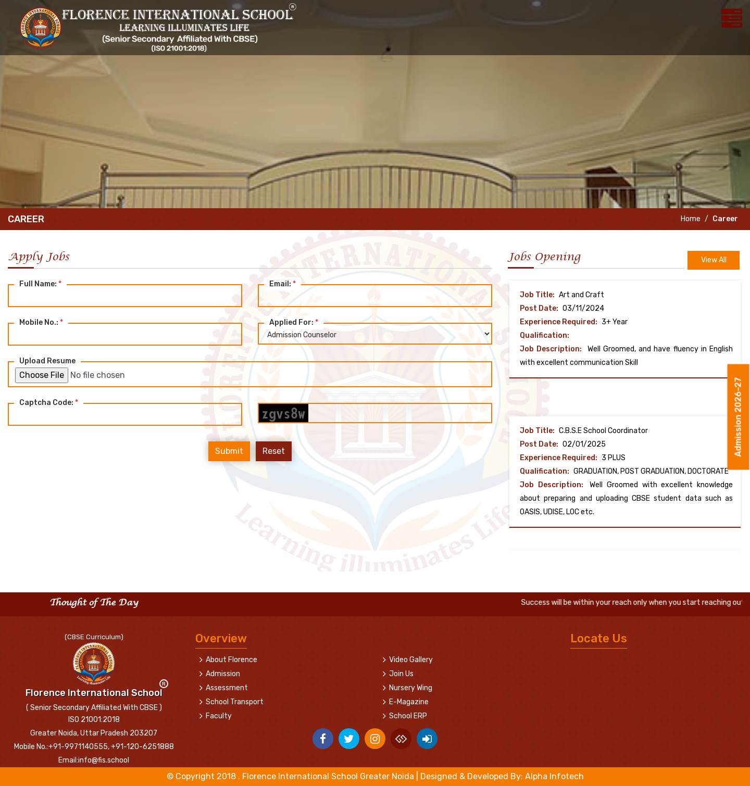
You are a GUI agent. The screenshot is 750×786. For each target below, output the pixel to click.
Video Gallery (411, 659)
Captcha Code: (48, 402)
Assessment (227, 687)
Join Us (401, 673)
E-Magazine (409, 702)
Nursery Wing (410, 687)
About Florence (231, 659)
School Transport (235, 702)
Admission (223, 673)
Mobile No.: (41, 322)
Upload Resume (47, 361)
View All (714, 260)
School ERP (408, 716)
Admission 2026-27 (738, 419)
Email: (282, 284)
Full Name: (40, 284)
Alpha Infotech (554, 776)
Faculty (219, 716)
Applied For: (293, 322)
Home (690, 218)
